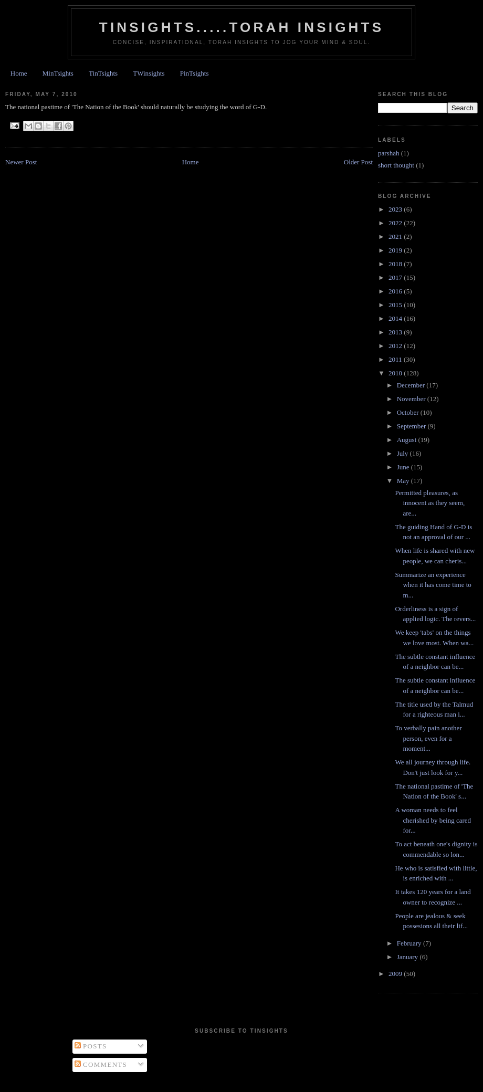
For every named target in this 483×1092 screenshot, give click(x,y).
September (412, 426)
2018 (396, 264)
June (404, 467)
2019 (396, 250)
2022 (396, 223)
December (412, 385)
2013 (396, 332)
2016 (396, 291)
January (408, 957)
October (409, 412)
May (404, 481)
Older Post (358, 162)
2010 (396, 373)
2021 (396, 236)
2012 (396, 346)
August (407, 440)
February (410, 943)
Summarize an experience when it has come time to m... (433, 585)
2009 (396, 974)
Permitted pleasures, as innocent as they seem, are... (430, 503)
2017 (396, 277)
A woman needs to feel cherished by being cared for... (433, 820)
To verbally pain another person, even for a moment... (428, 738)
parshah (388, 153)
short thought (396, 165)
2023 (396, 209)
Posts (91, 1046)
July (403, 453)
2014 (396, 318)
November (412, 399)
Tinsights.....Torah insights (241, 27)
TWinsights (148, 73)
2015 (396, 305)
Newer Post (21, 162)
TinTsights (103, 73)
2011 (396, 359)
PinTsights (194, 73)
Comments (101, 1064)
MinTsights (58, 73)
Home (18, 73)
